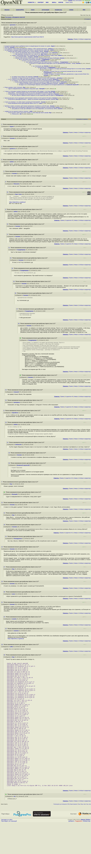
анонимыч (60, 78)
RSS (84, 9)
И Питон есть (15, 114)
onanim (58, 107)
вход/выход (58, 9)
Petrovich (55, 52)
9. (6, 209)
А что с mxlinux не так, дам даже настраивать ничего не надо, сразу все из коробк (30, 79)
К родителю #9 (69, 244)
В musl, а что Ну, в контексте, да (31, 60)
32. (6, 400)
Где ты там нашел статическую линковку (30, 59)
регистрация (78, 0)
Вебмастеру (86, 852)
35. (14, 281)
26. (5, 592)
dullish (52, 50)
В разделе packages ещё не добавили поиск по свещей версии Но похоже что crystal (27, 46)
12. (5, 513)
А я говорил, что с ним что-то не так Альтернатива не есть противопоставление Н (33, 80)
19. (5, 524)
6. (6, 181)
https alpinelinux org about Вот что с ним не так (27, 54)
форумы (7, 9)
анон (40, 103)
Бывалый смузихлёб (72, 84)
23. (5, 616)
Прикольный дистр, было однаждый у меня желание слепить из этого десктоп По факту (28, 98)
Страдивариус (46, 59)
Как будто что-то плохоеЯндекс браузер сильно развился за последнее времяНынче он (42, 84)
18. (9, 452)
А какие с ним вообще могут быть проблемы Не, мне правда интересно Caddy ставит (34, 55)
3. (2, 146)
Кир (24, 87)
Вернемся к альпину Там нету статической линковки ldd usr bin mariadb (63, 71)
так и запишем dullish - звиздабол (24, 56)
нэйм (30, 111)
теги (71, 2)
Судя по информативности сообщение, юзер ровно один (23, 88)
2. (2, 136)
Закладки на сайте (6, 851)
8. (4, 410)
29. (9, 463)
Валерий (41, 88)
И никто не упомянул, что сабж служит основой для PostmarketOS (22, 102)
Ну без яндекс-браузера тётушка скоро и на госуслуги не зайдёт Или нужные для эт (37, 82)
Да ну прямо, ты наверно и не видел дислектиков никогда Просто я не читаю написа (62, 68)
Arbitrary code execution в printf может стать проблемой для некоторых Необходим (37, 58)
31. (9, 247)
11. (2, 502)
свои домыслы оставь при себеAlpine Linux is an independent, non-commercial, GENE (34, 108)
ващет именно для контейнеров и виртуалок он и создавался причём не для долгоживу (31, 107)
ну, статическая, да (38, 66)
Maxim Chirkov (85, 851)
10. (6, 422)
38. (19, 323)
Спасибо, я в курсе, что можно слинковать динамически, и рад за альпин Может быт (66, 74)
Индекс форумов (73, 835)
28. (2, 644)
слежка (71, 9)
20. (8, 192)
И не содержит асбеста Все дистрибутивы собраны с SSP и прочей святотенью (26, 48)
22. (6, 536)
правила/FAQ (20, 9)
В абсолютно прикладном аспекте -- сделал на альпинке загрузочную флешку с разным (31, 99)
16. (8, 224)
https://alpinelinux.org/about (17, 202)
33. (11, 258)
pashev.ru (50, 48)
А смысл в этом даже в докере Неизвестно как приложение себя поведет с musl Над (27, 91)
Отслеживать (87, 19)
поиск (32, 9)
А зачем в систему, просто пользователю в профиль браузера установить (39, 83)
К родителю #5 (69, 220)
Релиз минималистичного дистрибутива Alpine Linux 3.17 (23, 103)
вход (74, 0)
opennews (13, 24)
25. (6, 628)
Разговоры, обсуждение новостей (15, 17)
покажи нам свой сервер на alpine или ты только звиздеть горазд (25, 51)
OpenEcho (55, 79)
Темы (79, 835)
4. (2, 159)
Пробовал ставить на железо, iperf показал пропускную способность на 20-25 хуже (27, 106)
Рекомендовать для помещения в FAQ (61, 835)
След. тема (88, 835)
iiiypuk (53, 46)
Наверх (76, 132)
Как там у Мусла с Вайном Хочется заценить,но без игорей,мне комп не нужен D (33, 95)
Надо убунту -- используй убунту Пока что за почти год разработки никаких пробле (30, 92)
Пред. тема (83, 835)
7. (2, 481)
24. (6, 390)
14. (2, 546)
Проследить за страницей (9, 852)
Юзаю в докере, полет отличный (13, 87)
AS (20, 114)
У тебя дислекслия (42, 67)
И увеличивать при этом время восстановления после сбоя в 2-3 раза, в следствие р (31, 94)
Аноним (12, 47)
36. (16, 293)
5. (4, 171)
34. (13, 268)
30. (5, 655)
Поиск (67, 2)
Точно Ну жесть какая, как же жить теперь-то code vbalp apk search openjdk (28, 112)
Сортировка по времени (82, 119)
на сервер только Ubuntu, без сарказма (22, 76)
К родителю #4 (69, 418)
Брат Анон (44, 54)
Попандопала (59, 95)
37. (17, 309)
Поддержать (78, 852)
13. (8, 442)
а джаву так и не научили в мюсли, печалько (17, 111)
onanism (60, 108)
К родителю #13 (69, 478)
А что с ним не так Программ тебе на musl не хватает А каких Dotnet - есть (32, 52)
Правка (76, 39)
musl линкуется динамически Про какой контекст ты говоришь (42, 62)
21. (2, 602)
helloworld (64, 82)
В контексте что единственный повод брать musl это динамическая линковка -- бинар (52, 63)
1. (2, 124)
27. (5, 567)
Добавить (71, 852)
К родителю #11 (69, 532)
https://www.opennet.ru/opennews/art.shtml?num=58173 (27, 37)
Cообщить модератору (85, 39)
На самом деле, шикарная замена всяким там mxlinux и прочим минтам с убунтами (27, 50)
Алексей (35, 76)
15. (2, 581)
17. (8, 234)
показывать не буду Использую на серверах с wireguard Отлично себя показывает (34, 78)
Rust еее (7, 47)
